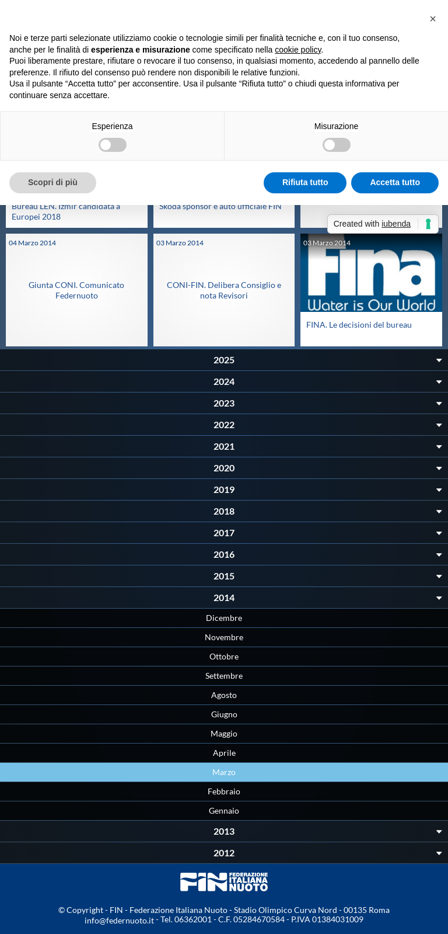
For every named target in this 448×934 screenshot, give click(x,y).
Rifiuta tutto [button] (305, 182)
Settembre (224, 675)
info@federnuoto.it (119, 920)
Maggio (224, 733)
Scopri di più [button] (53, 182)
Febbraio (224, 791)
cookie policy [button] (298, 49)
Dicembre (224, 618)
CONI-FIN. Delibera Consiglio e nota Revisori (224, 290)
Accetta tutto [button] (395, 182)
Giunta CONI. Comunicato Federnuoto (76, 290)
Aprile (224, 753)
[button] (433, 18)
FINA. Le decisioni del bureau (359, 324)
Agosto (224, 695)
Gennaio (224, 810)
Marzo (224, 772)
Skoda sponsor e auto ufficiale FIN (220, 206)
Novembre (224, 637)
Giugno (224, 714)
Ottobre (224, 656)
